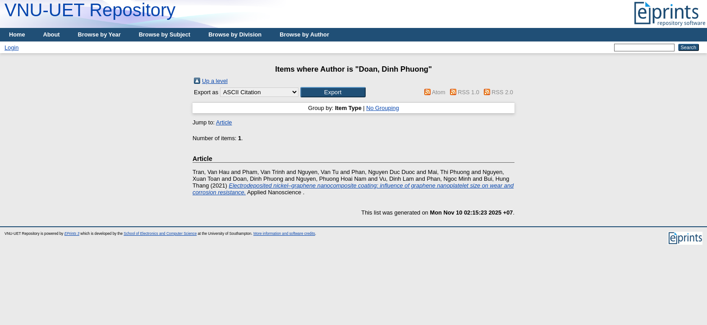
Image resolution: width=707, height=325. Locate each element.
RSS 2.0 (502, 92)
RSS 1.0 (468, 92)
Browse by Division (235, 34)
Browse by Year (99, 34)
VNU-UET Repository (90, 10)
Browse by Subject (165, 34)
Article (224, 122)
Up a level (215, 81)
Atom (438, 92)
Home (17, 34)
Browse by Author (304, 34)
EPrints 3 (71, 234)
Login (11, 47)
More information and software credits (284, 234)
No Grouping (382, 108)
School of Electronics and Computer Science (160, 234)
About (51, 34)
